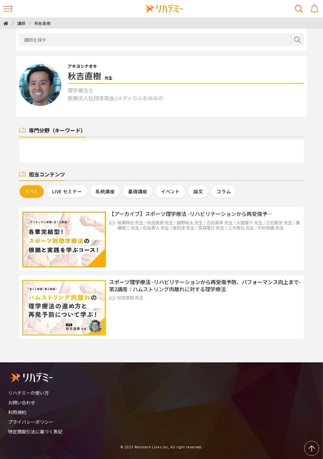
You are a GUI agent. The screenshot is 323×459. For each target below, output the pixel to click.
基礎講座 (137, 191)
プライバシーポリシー (30, 422)
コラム (224, 191)
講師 (21, 23)
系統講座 (105, 191)
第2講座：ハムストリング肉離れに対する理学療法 (167, 289)
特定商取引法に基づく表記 (35, 431)
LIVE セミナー (67, 191)
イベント (170, 191)
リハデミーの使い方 (28, 393)
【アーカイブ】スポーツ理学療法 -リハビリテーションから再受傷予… (190, 214)
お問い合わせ (21, 402)
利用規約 (17, 412)
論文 (198, 191)
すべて (32, 191)
